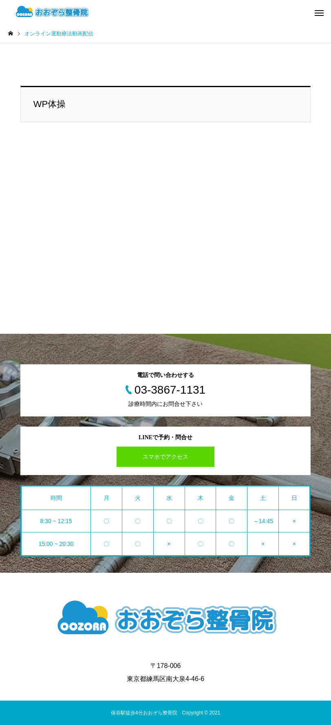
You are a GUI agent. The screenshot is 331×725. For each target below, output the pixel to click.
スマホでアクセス (165, 456)
